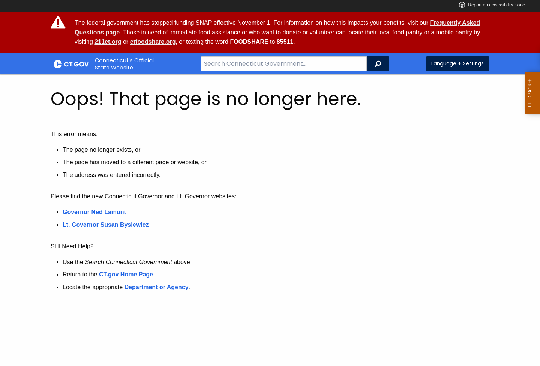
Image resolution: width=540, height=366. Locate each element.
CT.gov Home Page (126, 274)
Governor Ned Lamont (94, 212)
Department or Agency (156, 287)
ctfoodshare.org (153, 42)
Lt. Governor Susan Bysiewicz (106, 225)
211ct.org (107, 42)
